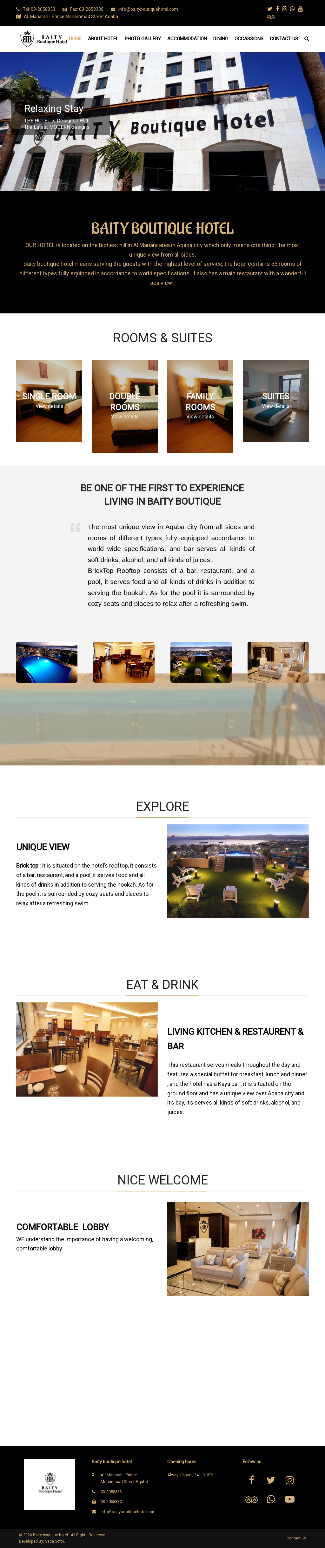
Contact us (296, 1538)
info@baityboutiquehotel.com (128, 1511)
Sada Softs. (55, 1541)
